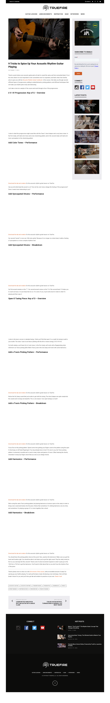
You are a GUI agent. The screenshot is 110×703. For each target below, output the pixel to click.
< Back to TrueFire (14, 1)
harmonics (56, 585)
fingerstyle (47, 585)
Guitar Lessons (31, 14)
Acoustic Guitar (13, 585)
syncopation (33, 589)
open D (64, 585)
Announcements (45, 14)
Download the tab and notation (17, 183)
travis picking (44, 589)
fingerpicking (37, 585)
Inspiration (58, 14)
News (83, 14)
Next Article (58, 599)
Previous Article (21, 599)
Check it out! (58, 576)
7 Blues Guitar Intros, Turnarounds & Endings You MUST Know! (52, 603)
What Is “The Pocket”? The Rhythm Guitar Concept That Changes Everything (87, 106)
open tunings (13, 589)
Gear (67, 14)
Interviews (74, 14)
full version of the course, (37, 571)
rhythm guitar (24, 589)
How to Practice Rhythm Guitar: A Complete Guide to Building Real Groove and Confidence (87, 150)
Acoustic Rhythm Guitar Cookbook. (32, 80)
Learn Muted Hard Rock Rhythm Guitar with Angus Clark (25, 603)
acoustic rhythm (26, 585)
